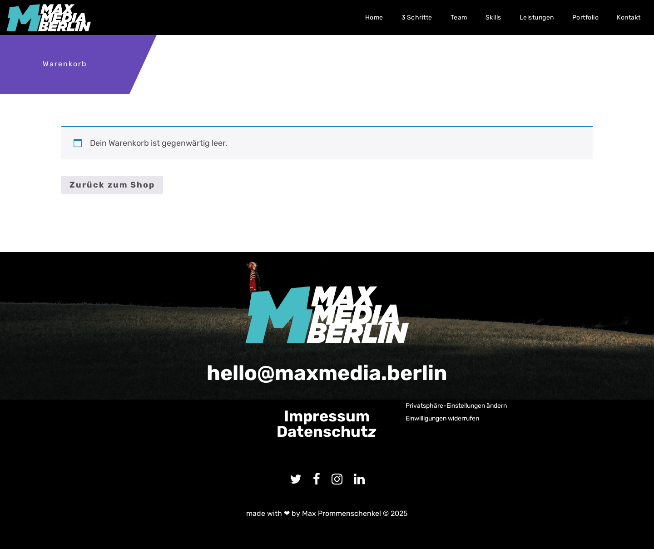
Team (459, 17)
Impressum (327, 416)
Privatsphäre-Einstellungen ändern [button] (456, 406)
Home (374, 17)
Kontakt (629, 17)
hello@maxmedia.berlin (327, 373)
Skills (493, 17)
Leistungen (537, 17)
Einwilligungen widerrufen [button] (442, 418)
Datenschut (327, 431)
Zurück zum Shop (112, 185)
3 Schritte (416, 17)
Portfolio (585, 17)
